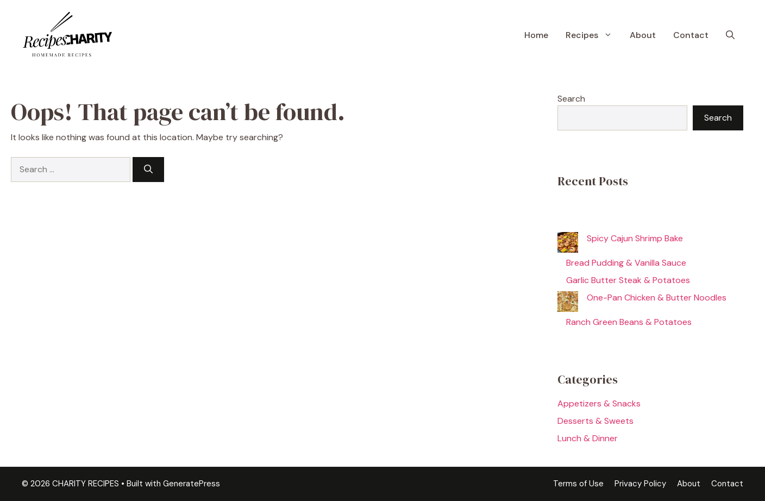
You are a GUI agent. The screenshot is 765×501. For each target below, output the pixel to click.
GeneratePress (191, 483)
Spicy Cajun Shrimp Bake (635, 238)
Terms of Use (578, 483)
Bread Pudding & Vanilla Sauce (626, 262)
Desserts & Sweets (595, 421)
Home (536, 35)
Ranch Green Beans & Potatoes (629, 322)
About (643, 35)
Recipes (593, 35)
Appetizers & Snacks (599, 403)
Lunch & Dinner (587, 438)
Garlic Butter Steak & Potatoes (628, 280)
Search (571, 98)
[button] (730, 35)
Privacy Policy (640, 483)
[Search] (148, 169)
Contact (690, 35)
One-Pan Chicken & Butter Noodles (656, 297)
